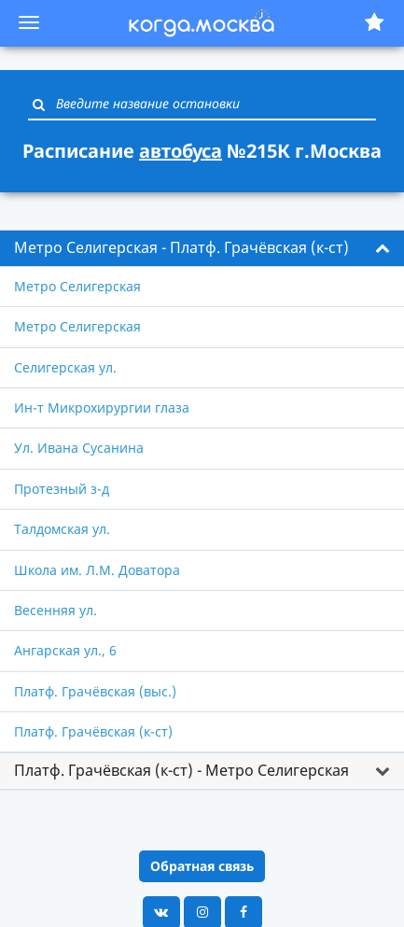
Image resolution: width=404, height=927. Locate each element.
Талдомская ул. (62, 529)
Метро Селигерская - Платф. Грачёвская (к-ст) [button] (181, 247)
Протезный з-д (61, 489)
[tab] (202, 248)
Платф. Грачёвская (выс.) (95, 691)
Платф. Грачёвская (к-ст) (93, 731)
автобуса (180, 150)
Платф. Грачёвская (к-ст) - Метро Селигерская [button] (181, 770)
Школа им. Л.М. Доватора (97, 570)
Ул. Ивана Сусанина (79, 447)
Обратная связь (202, 866)
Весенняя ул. (55, 610)
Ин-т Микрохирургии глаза (101, 407)
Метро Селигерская (77, 286)
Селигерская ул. (65, 367)
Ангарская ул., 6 (65, 650)
